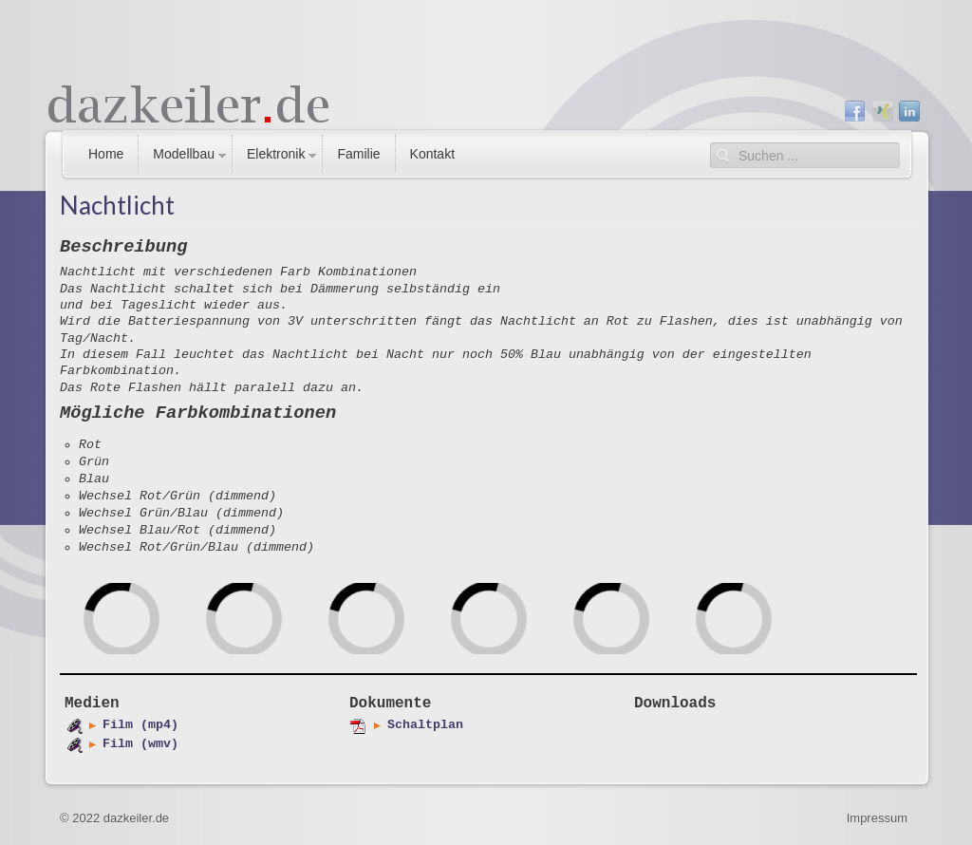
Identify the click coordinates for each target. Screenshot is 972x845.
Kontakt (432, 153)
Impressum (877, 818)
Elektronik (276, 153)
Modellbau (184, 153)
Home (105, 153)
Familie (358, 153)
